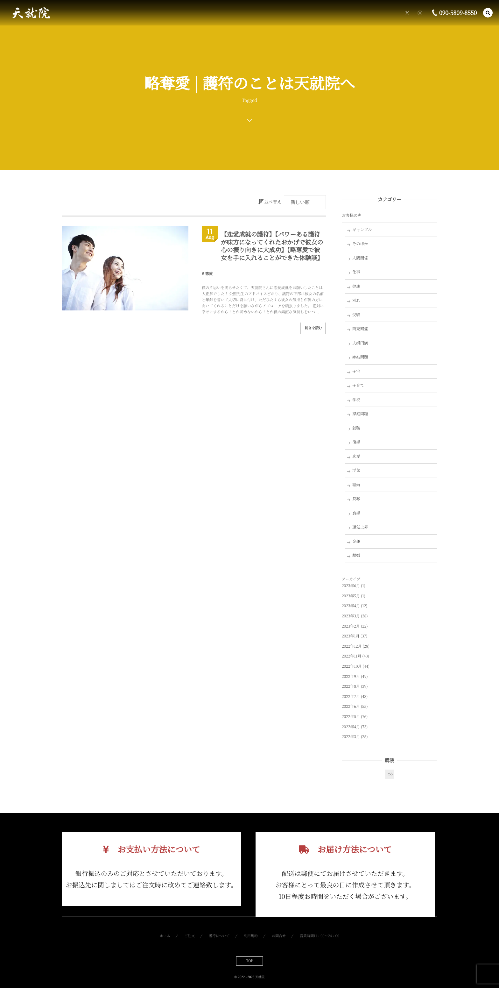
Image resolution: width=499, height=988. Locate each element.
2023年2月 (351, 626)
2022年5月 (351, 716)
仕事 (356, 272)
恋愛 (209, 273)
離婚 (356, 555)
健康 (356, 286)
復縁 (356, 442)
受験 (356, 314)
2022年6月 (351, 706)
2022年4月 (351, 726)
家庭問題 (360, 413)
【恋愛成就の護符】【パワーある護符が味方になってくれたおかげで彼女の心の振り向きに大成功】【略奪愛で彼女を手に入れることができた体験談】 (272, 246)
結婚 (356, 484)
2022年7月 (351, 696)
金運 (356, 541)
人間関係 (360, 258)
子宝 (356, 371)
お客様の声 (352, 215)
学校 (356, 399)
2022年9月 (351, 676)
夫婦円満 (360, 343)
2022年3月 (351, 736)
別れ (356, 300)
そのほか (360, 243)
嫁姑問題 (360, 357)
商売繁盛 (360, 328)
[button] (488, 12)
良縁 (356, 498)
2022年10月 (352, 666)
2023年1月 (351, 636)
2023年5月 (351, 596)
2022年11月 (351, 656)
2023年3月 (351, 616)
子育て (358, 385)
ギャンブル (362, 229)
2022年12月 (352, 646)
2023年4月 (351, 605)
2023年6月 (351, 585)
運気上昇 (360, 527)
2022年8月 (351, 686)
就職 (356, 428)
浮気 (356, 470)
